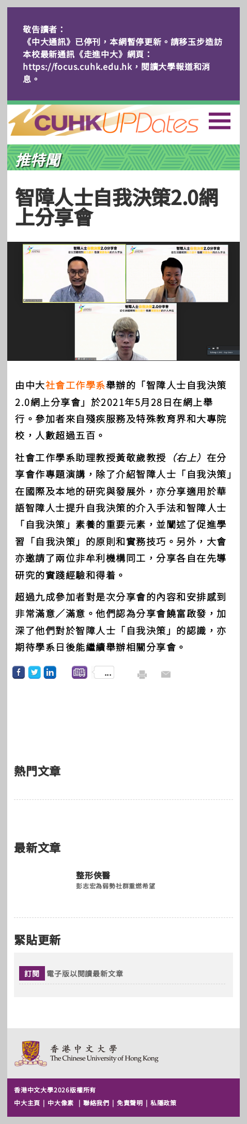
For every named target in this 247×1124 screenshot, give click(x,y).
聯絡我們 (96, 1102)
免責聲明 (130, 1102)
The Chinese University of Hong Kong (87, 1053)
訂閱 (32, 973)
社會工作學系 (75, 384)
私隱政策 (163, 1102)
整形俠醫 (93, 875)
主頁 (122, 120)
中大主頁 (27, 1102)
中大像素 (61, 1102)
